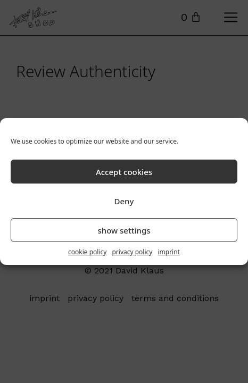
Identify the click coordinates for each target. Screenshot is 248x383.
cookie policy (87, 251)
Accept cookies (124, 171)
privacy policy (132, 251)
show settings (123, 230)
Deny (124, 201)
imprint (169, 251)
